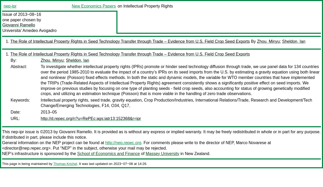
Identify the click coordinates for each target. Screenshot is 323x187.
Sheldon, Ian (293, 41)
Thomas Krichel (65, 164)
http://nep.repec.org (123, 143)
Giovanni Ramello (18, 25)
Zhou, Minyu (268, 41)
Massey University (162, 153)
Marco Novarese (251, 143)
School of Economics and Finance (108, 153)
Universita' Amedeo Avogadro (29, 30)
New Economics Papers (94, 6)
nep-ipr (10, 6)
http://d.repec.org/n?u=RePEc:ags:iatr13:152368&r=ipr (91, 118)
